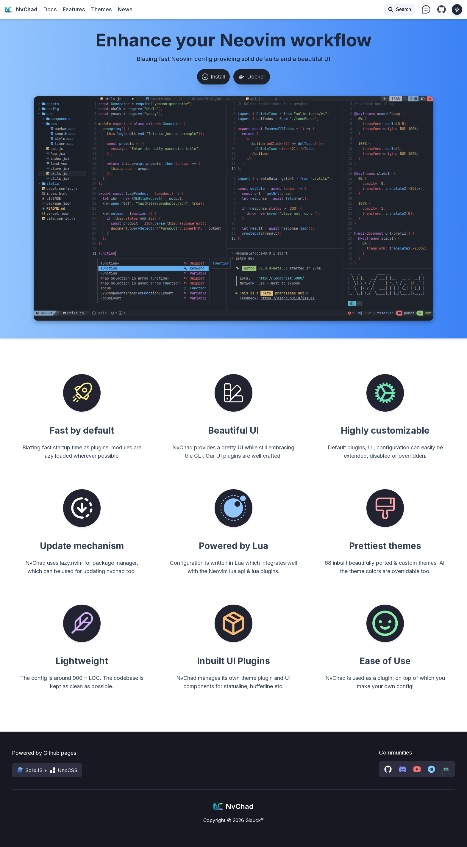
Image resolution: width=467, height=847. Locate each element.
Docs (50, 9)
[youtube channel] (417, 769)
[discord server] (402, 769)
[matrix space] (446, 769)
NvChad (21, 9)
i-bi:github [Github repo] (441, 10)
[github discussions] (388, 769)
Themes (101, 9)
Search (399, 9)
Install (213, 76)
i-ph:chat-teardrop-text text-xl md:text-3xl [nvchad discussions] (426, 9)
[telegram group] (431, 769)
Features (74, 9)
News (125, 9)
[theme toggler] (457, 9)
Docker (251, 76)
